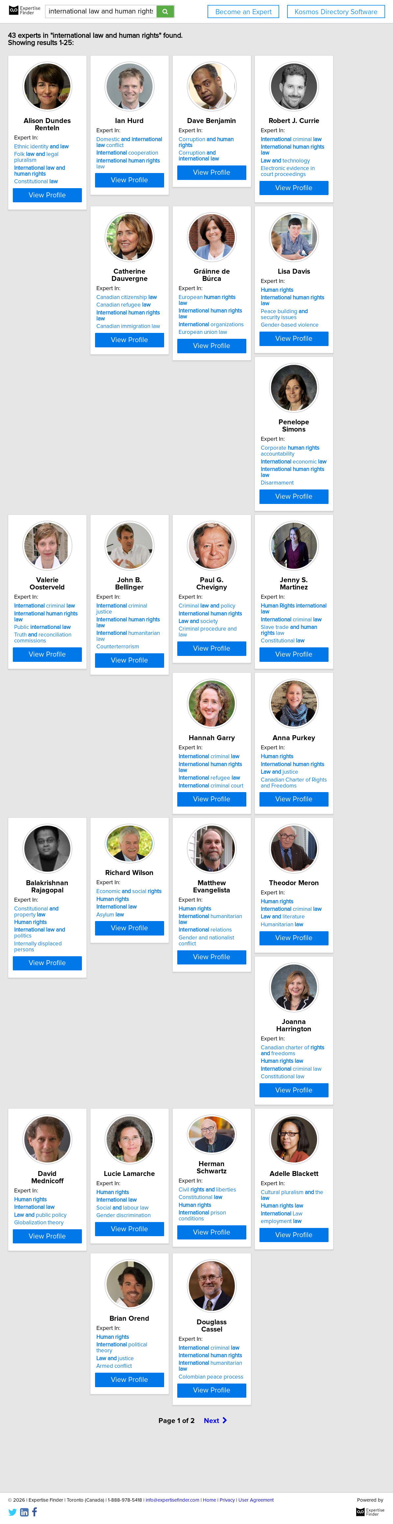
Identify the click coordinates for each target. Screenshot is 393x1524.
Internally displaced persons (286, 792)
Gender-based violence (84, 487)
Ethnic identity (82, 147)
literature (274, 940)
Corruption (287, 147)
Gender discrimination (279, 1103)
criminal (85, 302)
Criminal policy (182, 613)
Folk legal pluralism (89, 154)
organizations (284, 318)
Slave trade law (292, 629)
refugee (85, 784)
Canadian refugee (181, 310)
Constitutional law (77, 1109)
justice (172, 784)
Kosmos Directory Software (336, 12)
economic (186, 471)
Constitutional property (290, 769)
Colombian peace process (87, 1418)
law (190, 168)
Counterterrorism (76, 636)
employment (174, 1259)
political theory (286, 1243)
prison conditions (92, 1249)
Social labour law (278, 1096)
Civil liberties (83, 1226)
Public (280, 473)
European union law (276, 325)
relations (180, 940)
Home (209, 1500)
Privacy (227, 1500)
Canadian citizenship (184, 302)
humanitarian (190, 932)
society (173, 629)
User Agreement (256, 1500)
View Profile (96, 189)
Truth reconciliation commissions (280, 484)
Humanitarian (273, 948)
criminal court (87, 792)
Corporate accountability (183, 461)
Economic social (87, 915)
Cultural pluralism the (190, 1236)
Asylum (69, 938)
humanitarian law (91, 629)
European (285, 302)
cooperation (184, 160)
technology (79, 318)
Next (216, 1468)
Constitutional (77, 176)
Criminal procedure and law (188, 636)
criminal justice (89, 613)
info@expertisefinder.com (172, 1500)
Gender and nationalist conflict (191, 948)
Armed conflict (270, 1259)
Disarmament (170, 487)
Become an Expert (243, 12)
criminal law (85, 1102)
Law (174, 1251)
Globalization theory (178, 1103)
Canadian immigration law (185, 325)
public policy (180, 1096)
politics (287, 784)
